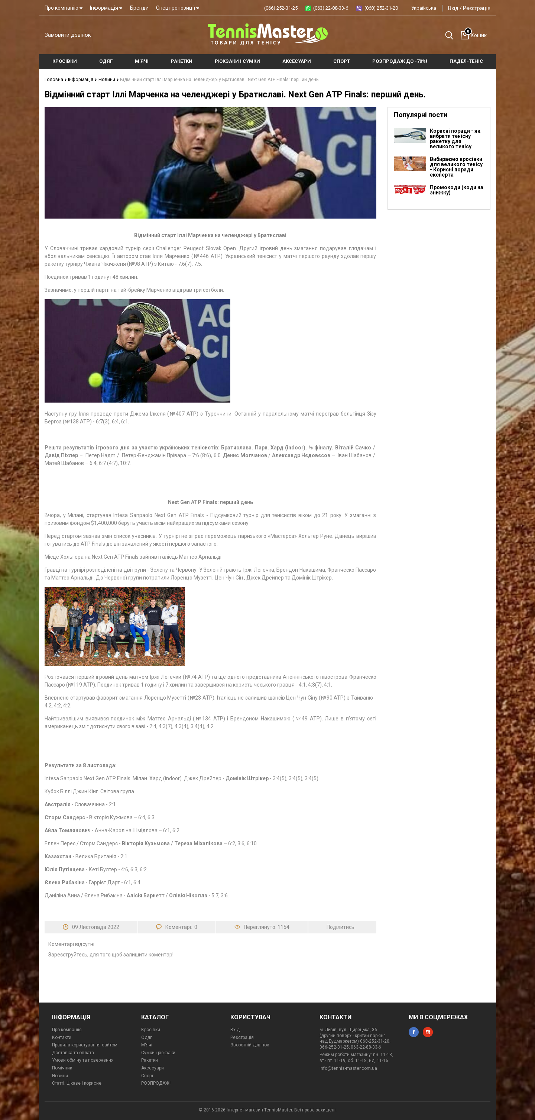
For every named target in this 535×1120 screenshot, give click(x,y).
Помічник (62, 1067)
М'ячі (146, 1044)
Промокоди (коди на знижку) (456, 189)
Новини (106, 79)
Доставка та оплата (73, 1052)
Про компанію (63, 8)
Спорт (147, 1075)
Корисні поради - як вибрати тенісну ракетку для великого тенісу (455, 138)
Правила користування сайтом (84, 1044)
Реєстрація (476, 8)
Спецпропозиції (177, 8)
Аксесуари (152, 1067)
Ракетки (149, 1059)
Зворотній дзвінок (249, 1044)
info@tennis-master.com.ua (348, 1068)
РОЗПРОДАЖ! (156, 1082)
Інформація (106, 8)
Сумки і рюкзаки (158, 1052)
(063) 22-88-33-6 (330, 8)
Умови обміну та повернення (83, 1059)
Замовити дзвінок (68, 35)
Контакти (61, 1037)
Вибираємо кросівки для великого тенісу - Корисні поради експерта (456, 166)
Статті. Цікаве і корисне (76, 1082)
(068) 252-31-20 (381, 8)
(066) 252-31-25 (281, 8)
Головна (55, 79)
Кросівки (150, 1029)
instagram (428, 1032)
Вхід (453, 8)
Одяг (146, 1037)
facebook (414, 1032)
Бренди (139, 8)
